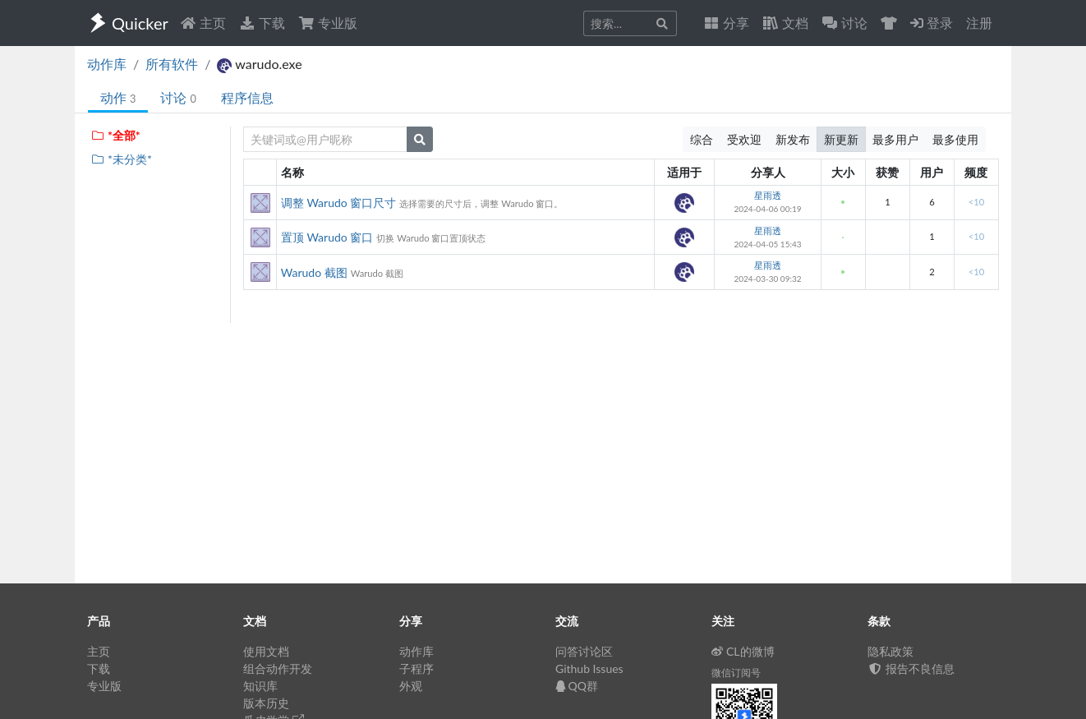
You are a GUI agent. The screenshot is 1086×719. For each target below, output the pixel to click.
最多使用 (955, 139)
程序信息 (247, 97)
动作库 (107, 63)
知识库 (260, 686)
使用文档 (266, 651)
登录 (931, 22)
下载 (262, 22)
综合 (701, 139)
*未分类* (121, 159)
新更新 (841, 139)
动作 (118, 97)
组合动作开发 (277, 668)
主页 (203, 22)
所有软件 (171, 63)
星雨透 (767, 195)
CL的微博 (743, 651)
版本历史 (266, 703)
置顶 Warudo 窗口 (327, 237)
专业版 (327, 22)
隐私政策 (890, 651)
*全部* (115, 135)
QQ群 (576, 686)
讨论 (178, 97)
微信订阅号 (736, 672)
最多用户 (895, 139)
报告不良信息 (911, 668)
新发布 (792, 139)
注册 (979, 22)
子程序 (416, 668)
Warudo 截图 (314, 272)
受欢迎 (744, 139)
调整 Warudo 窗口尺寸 (339, 203)
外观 (410, 686)
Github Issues (589, 668)
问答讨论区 (584, 651)
